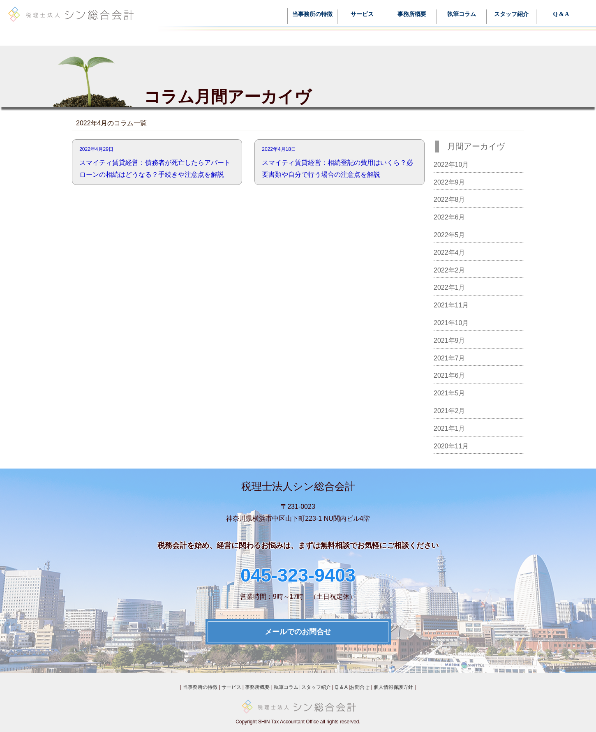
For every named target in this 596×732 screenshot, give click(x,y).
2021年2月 (449, 410)
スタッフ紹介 (511, 14)
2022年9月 (449, 182)
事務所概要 (411, 14)
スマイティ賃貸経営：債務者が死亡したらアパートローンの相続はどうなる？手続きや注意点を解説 (157, 160)
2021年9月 (449, 340)
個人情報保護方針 (393, 687)
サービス (362, 14)
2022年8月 (449, 199)
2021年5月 (449, 393)
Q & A (561, 14)
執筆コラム (461, 14)
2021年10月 (451, 322)
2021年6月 (449, 375)
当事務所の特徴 (312, 14)
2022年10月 (451, 164)
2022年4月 (449, 252)
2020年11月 (451, 446)
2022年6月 (449, 217)
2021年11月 (451, 305)
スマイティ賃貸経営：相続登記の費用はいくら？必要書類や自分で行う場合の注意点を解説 (339, 160)
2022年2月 (449, 270)
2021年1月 (449, 428)
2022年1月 (449, 287)
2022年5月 (449, 234)
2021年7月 (449, 358)
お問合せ (360, 687)
